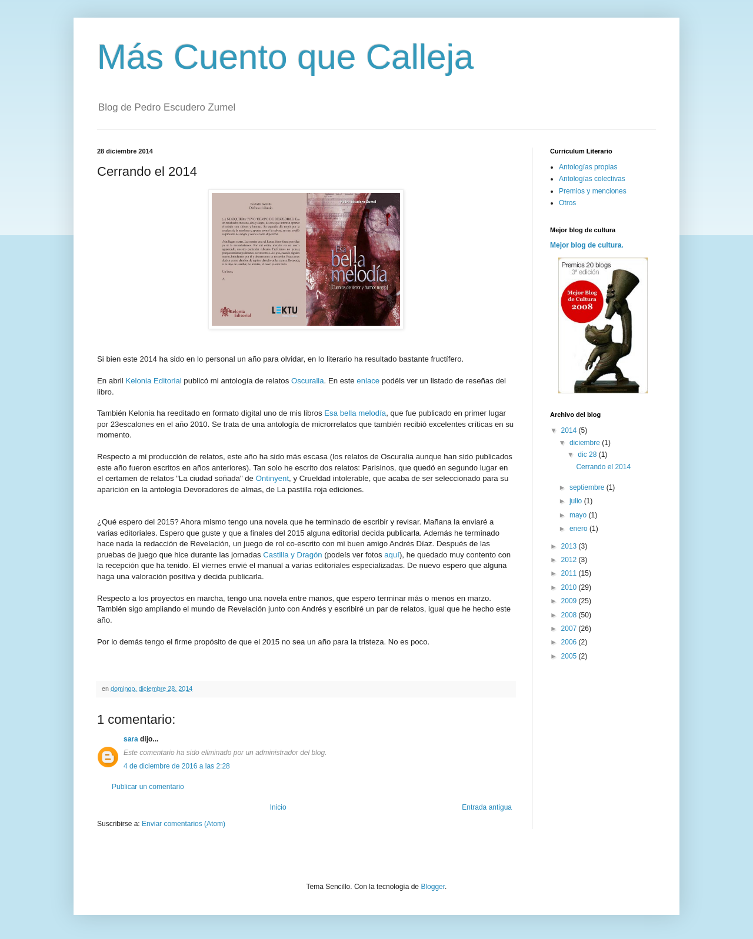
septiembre (588, 487)
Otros (567, 203)
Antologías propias (588, 167)
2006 (570, 642)
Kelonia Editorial (153, 380)
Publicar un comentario (148, 787)
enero (579, 528)
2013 (570, 546)
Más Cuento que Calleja (285, 56)
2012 (570, 560)
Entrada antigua (487, 807)
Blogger (433, 887)
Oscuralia (307, 380)
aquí (391, 554)
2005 (570, 656)
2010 (570, 587)
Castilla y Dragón (292, 554)
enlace (369, 380)
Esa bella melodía (355, 413)
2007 (570, 628)
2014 (570, 430)
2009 (570, 601)
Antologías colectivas (592, 179)
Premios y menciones (593, 191)
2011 (570, 573)
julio (576, 501)
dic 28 (588, 454)
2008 (570, 615)
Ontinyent (272, 478)
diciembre (585, 443)
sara (131, 739)
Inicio (278, 807)
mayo (579, 515)
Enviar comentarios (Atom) (183, 824)
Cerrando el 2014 (603, 467)
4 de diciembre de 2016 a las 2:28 (177, 766)
